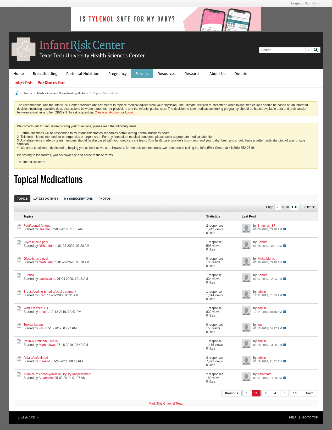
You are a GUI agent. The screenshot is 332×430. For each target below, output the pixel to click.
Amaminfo (45, 378)
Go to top (310, 417)
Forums (142, 73)
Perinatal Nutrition (82, 73)
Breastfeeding (45, 73)
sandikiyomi (47, 279)
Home (18, 73)
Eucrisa (29, 275)
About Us (217, 73)
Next (309, 393)
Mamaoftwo (47, 345)
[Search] (285, 50)
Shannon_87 (266, 225)
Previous (231, 393)
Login (129, 112)
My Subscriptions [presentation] (78, 198)
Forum (28, 93)
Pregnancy (117, 73)
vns (41, 328)
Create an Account (108, 112)
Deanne (44, 229)
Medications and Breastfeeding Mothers (62, 93)
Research (193, 73)
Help (293, 417)
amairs (43, 312)
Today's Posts (23, 82)
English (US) (28, 417)
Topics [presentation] (22, 198)
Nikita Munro (47, 246)
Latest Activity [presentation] (46, 198)
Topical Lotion (33, 324)
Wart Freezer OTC (36, 308)
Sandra (262, 242)
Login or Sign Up (305, 3)
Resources (167, 73)
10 (294, 393)
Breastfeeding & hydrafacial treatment (50, 291)
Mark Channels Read (51, 82)
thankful (44, 361)
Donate (240, 73)
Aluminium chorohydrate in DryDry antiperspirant (57, 374)
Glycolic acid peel (36, 242)
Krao (42, 295)
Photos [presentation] (104, 198)
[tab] (22, 198)
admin (261, 291)
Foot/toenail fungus (37, 225)
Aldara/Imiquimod (36, 358)
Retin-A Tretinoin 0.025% (41, 341)
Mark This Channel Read (166, 403)
